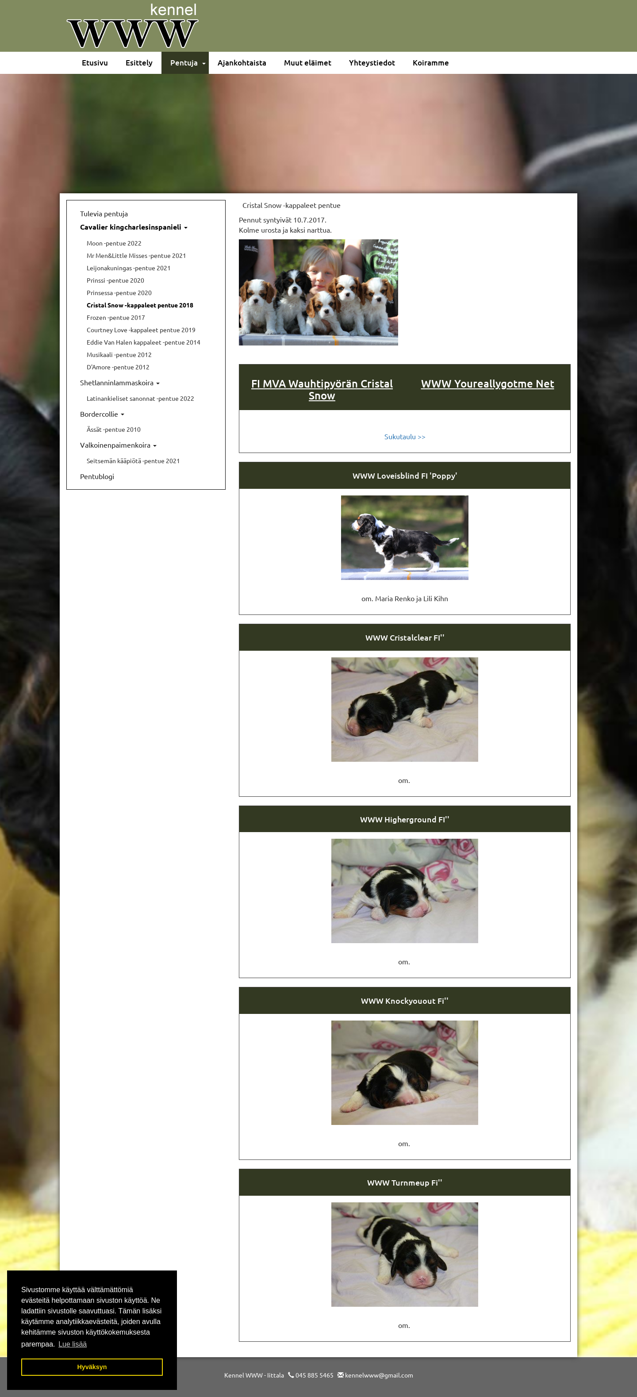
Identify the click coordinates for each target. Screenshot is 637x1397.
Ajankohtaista (242, 63)
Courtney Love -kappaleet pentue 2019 (141, 330)
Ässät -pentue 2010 (114, 429)
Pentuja (184, 63)
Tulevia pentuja (104, 213)
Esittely (139, 63)
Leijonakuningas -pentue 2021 (129, 268)
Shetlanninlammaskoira (120, 382)
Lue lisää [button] (72, 1344)
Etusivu (95, 63)
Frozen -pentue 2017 (116, 317)
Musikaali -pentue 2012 (119, 354)
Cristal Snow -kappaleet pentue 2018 (140, 305)
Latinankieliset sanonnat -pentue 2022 (140, 398)
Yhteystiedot (372, 63)
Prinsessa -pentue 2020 (119, 292)
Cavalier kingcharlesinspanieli (134, 226)
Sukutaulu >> (405, 436)
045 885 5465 (314, 1375)
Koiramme (431, 63)
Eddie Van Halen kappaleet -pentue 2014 (143, 342)
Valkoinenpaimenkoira (118, 444)
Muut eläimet (307, 63)
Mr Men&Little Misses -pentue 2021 (136, 255)
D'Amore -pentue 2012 (118, 367)
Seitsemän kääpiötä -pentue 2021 (133, 460)
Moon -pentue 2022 (114, 243)
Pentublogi (97, 476)
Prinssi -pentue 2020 (115, 280)
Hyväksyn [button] (92, 1366)
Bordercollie (102, 413)
